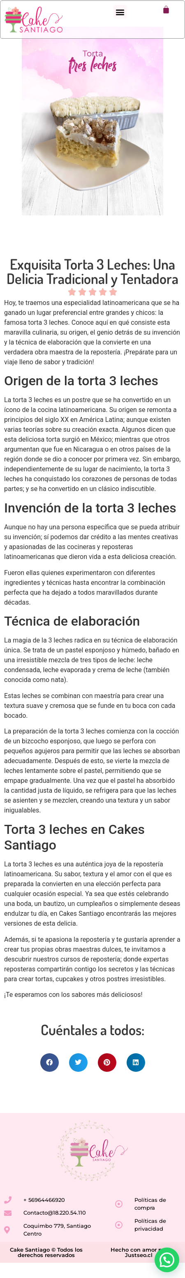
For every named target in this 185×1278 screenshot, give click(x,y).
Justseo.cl (139, 1270)
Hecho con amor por (139, 1265)
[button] (120, 12)
